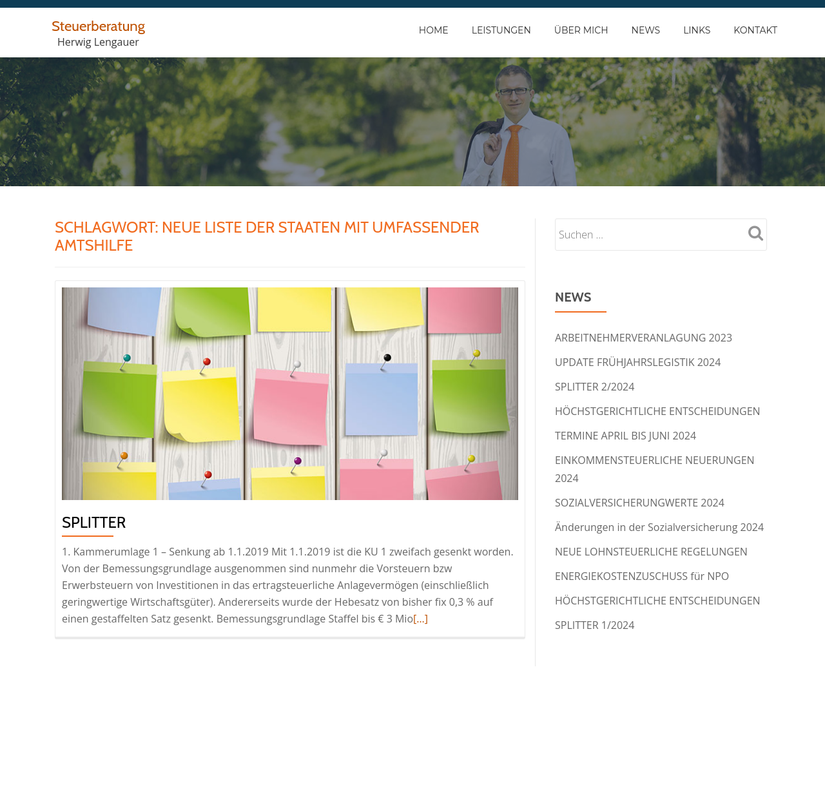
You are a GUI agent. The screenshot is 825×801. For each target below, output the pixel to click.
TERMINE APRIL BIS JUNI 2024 (625, 436)
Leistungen (501, 30)
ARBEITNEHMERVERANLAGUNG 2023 (643, 338)
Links (696, 30)
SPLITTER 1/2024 (594, 625)
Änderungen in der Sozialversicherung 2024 (659, 527)
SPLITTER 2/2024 (594, 387)
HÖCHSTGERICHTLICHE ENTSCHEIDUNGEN (658, 411)
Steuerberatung (102, 25)
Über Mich (581, 30)
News (646, 30)
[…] (420, 619)
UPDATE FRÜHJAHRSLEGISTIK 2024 (638, 362)
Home (434, 30)
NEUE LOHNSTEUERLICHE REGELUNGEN (651, 552)
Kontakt (755, 30)
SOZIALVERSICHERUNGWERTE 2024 (639, 503)
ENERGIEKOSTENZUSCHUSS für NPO (642, 576)
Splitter (94, 522)
